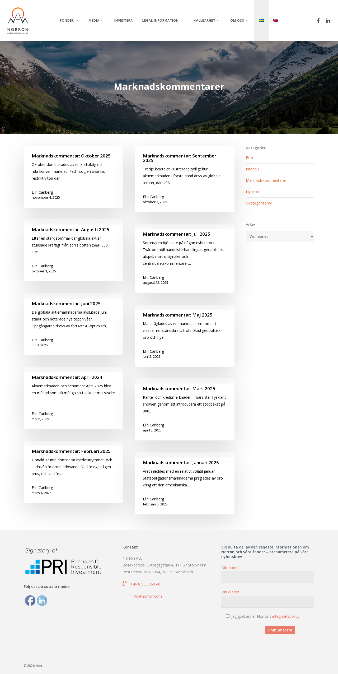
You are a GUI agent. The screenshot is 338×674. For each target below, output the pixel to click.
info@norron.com (147, 596)
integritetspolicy (285, 616)
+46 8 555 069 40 (145, 584)
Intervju (252, 168)
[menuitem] (261, 21)
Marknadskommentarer (266, 180)
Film (249, 157)
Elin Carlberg (42, 192)
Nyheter (253, 191)
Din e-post (267, 598)
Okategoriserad (259, 203)
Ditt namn (267, 574)
